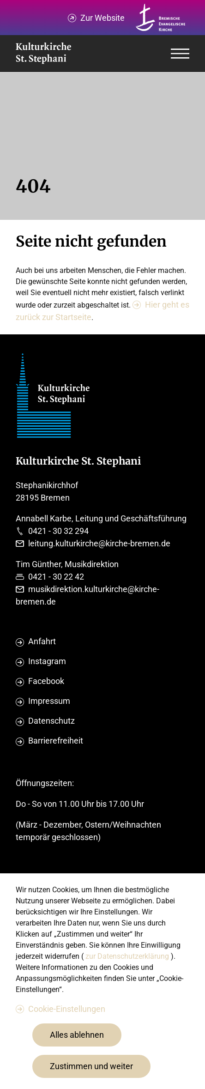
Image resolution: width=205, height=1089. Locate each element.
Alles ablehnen (77, 1035)
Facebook (46, 681)
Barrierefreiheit (55, 740)
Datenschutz (51, 721)
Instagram (47, 661)
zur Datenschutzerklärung (128, 956)
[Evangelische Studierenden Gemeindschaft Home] (43, 53)
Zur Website (102, 18)
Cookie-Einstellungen (66, 1009)
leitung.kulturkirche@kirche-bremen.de (99, 543)
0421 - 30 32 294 (58, 531)
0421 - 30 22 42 (56, 576)
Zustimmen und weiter (91, 1066)
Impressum (49, 701)
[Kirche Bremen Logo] (161, 17)
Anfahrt (42, 641)
